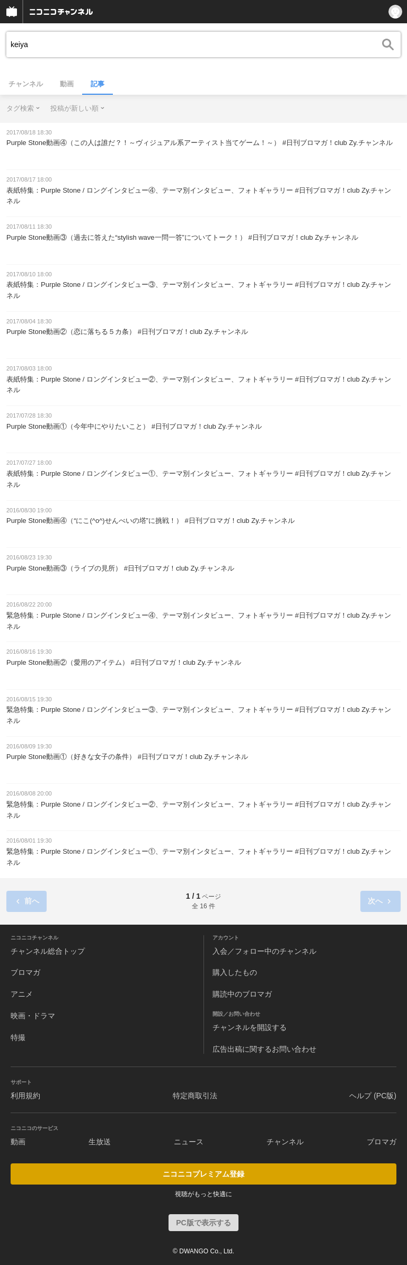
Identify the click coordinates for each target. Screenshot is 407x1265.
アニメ (22, 994)
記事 (97, 84)
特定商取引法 (195, 1095)
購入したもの (235, 972)
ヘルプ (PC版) (372, 1095)
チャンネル (25, 84)
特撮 (18, 1037)
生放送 (100, 1141)
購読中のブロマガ (242, 994)
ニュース (189, 1141)
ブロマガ (25, 972)
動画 (67, 84)
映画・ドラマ (33, 1015)
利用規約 (25, 1095)
